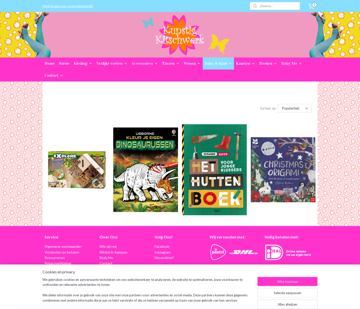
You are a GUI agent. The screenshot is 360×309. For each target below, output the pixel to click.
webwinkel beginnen (192, 300)
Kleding (83, 63)
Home (49, 63)
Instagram (162, 252)
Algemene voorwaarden (63, 246)
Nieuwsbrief (164, 258)
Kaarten (245, 63)
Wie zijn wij (108, 246)
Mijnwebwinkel (233, 300)
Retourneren (54, 258)
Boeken (268, 63)
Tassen (171, 63)
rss (175, 300)
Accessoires (145, 63)
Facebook (162, 246)
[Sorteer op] (295, 108)
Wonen (192, 63)
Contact (54, 75)
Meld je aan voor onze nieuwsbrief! (68, 6)
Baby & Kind (218, 63)
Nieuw (64, 63)
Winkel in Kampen (114, 252)
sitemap (166, 300)
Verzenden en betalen (61, 252)
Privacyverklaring (57, 263)
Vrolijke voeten (112, 63)
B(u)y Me (291, 63)
